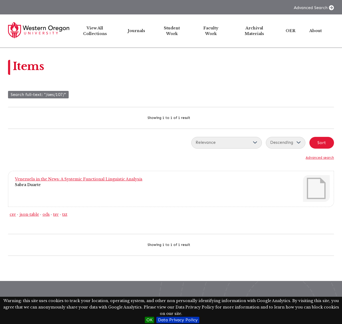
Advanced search (320, 158)
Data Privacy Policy (178, 319)
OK (149, 319)
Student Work (172, 31)
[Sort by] (226, 143)
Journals (136, 30)
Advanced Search (311, 7)
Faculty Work (210, 31)
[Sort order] (285, 143)
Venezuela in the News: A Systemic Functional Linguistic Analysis (78, 179)
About (315, 30)
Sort (321, 142)
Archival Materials (254, 31)
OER (291, 30)
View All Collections (95, 31)
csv (13, 214)
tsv (56, 214)
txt (64, 214)
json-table (29, 214)
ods (46, 214)
